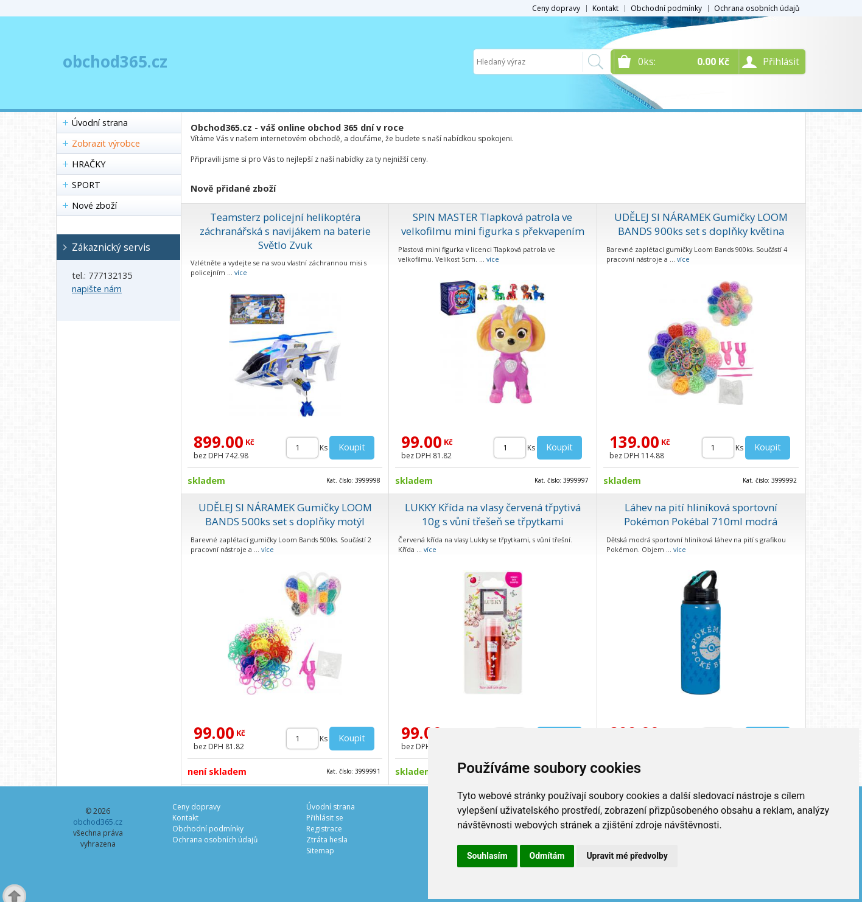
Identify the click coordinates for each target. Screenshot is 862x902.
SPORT (86, 185)
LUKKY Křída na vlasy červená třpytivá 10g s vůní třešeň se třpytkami (493, 514)
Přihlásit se (324, 818)
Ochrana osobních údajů (756, 8)
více (240, 272)
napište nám (97, 289)
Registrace (324, 828)
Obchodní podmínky (666, 8)
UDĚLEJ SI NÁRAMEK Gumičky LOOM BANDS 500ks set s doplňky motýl (285, 514)
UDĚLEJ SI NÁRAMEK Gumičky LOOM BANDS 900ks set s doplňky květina (701, 224)
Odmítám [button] (547, 856)
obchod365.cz (115, 61)
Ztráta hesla (327, 839)
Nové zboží (94, 205)
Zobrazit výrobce (106, 143)
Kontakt (605, 8)
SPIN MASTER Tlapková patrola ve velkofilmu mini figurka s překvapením (492, 224)
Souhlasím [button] (487, 856)
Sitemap (320, 850)
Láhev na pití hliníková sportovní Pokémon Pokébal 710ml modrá (700, 514)
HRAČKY (88, 164)
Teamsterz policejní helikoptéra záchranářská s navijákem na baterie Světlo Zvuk (285, 231)
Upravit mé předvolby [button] (626, 856)
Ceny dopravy (556, 8)
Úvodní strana (100, 122)
